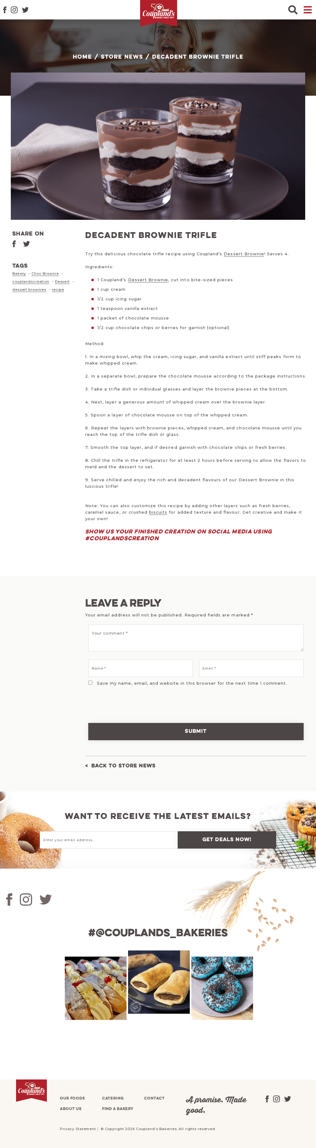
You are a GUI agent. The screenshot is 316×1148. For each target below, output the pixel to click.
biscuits (158, 512)
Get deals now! (227, 839)
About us (71, 1109)
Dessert (62, 281)
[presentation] (127, 700)
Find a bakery (118, 1109)
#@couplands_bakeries (158, 933)
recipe (58, 289)
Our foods (72, 1098)
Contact (154, 1098)
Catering (113, 1098)
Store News (122, 57)
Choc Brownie (45, 273)
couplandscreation (30, 281)
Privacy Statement (78, 1129)
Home (82, 57)
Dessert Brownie (244, 253)
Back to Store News (123, 766)
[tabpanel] (95, 988)
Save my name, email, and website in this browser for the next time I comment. (192, 683)
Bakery (19, 273)
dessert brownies (29, 289)
